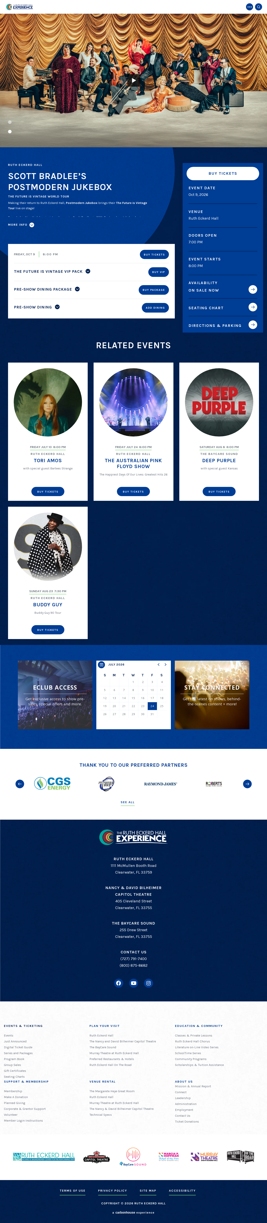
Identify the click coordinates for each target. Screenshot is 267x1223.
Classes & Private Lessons (193, 1035)
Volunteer (10, 1115)
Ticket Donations (187, 1121)
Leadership (183, 1098)
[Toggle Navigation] (249, 6)
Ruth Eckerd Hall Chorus (192, 1041)
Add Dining (155, 307)
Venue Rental (102, 1081)
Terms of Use (73, 1190)
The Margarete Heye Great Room (112, 1091)
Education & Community (199, 1026)
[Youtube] (133, 983)
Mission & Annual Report (193, 1086)
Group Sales (12, 1065)
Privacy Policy (112, 1190)
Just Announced (15, 1041)
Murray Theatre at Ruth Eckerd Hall (114, 1053)
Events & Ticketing (23, 1026)
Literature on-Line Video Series (197, 1047)
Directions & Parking (215, 325)
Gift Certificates (15, 1071)
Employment (184, 1110)
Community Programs (191, 1059)
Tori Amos (48, 460)
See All (128, 802)
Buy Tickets (223, 173)
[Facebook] (118, 983)
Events (8, 1035)
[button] (10, 122)
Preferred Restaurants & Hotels (111, 1059)
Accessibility (182, 1190)
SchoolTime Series (188, 1053)
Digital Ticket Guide (18, 1047)
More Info (17, 224)
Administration (186, 1104)
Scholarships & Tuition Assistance (199, 1065)
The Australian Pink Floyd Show (133, 463)
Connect (181, 1092)
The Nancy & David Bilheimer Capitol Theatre (121, 1109)
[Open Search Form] (258, 6)
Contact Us (182, 1116)
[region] (133, 695)
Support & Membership (26, 1081)
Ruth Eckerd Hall (101, 1035)
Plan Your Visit (104, 1026)
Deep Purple (219, 460)
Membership (13, 1091)
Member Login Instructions (23, 1120)
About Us (184, 1081)
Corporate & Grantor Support (25, 1109)
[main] (133, 374)
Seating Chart (206, 308)
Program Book (14, 1059)
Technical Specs (100, 1115)
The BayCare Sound (102, 1047)
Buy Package (154, 290)
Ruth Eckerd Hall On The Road (110, 1065)
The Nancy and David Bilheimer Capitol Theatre (122, 1041)
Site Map (148, 1190)
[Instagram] (148, 983)
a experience (133, 1212)
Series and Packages (18, 1053)
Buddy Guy (47, 605)
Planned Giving (14, 1103)
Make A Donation (16, 1097)
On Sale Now (204, 290)
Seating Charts (14, 1076)
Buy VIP (158, 272)
